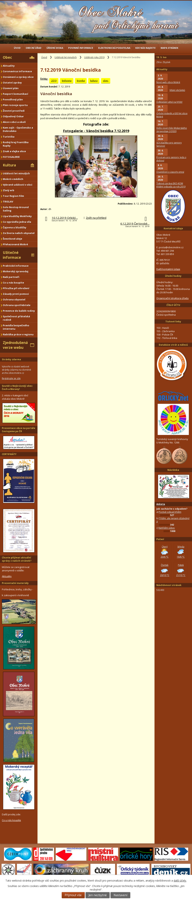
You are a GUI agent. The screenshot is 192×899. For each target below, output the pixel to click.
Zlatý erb (8, 190)
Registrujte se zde (11, 378)
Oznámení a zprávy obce (18, 77)
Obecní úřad (33, 48)
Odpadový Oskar (13, 116)
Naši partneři (11, 277)
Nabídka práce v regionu (18, 334)
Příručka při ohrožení (16, 288)
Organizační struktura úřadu (172, 298)
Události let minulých (66, 57)
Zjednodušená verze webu (15, 345)
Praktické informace (15, 265)
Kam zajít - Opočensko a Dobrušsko (18, 129)
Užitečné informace (12, 255)
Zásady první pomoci (16, 294)
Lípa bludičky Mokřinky (17, 216)
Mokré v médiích (13, 179)
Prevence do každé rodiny (19, 310)
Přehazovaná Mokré (15, 244)
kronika (81, 80)
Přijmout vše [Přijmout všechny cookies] (73, 895)
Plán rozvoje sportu (15, 105)
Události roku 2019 (94, 57)
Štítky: (44, 78)
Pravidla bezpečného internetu (16, 327)
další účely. (180, 880)
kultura (94, 80)
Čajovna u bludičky (14, 227)
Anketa (160, 504)
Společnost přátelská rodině (16, 318)
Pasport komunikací (15, 94)
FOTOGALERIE (11, 157)
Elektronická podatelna (114, 48)
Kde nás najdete (145, 48)
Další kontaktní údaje (168, 269)
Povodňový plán (13, 99)
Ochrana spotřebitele (16, 305)
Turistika (8, 136)
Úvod (17, 48)
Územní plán (11, 88)
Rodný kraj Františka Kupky (15, 144)
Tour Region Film (13, 196)
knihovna (66, 80)
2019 (53, 80)
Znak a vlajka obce (14, 151)
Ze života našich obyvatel (18, 233)
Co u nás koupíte (13, 282)
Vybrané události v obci (17, 184)
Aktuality (9, 65)
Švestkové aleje (12, 238)
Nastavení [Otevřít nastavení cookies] (120, 895)
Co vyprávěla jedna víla (17, 221)
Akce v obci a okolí (14, 122)
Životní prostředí (14, 110)
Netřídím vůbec (167, 528)
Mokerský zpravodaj (15, 271)
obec (105, 80)
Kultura (9, 165)
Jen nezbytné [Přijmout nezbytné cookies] (97, 895)
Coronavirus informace (17, 71)
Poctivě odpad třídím (170, 512)
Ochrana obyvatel (14, 299)
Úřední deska (54, 48)
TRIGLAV (8, 201)
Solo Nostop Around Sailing (16, 208)
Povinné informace (80, 48)
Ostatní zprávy (12, 82)
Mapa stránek (169, 48)
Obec (7, 57)
